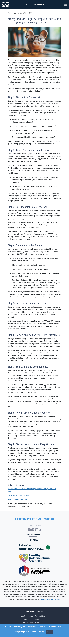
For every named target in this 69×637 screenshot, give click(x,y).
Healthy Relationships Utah (37, 4)
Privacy (38, 622)
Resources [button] (34, 540)
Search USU (28, 619)
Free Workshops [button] (34, 535)
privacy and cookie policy (33, 632)
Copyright (38, 619)
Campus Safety (27, 622)
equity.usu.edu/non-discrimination (50, 599)
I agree (49, 632)
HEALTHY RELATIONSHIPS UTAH (34, 519)
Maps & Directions (26, 616)
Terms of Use (40, 616)
